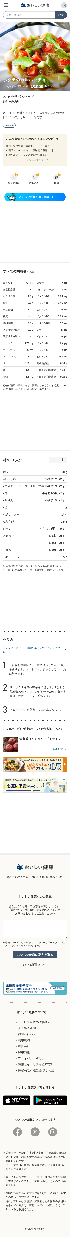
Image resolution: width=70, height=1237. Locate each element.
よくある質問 (29, 964)
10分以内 (9, 125)
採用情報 (24, 1052)
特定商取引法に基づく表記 (36, 1070)
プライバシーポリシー (33, 1058)
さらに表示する (35, 159)
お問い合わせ (23, 913)
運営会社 (24, 1046)
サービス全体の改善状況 (34, 1022)
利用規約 (24, 1040)
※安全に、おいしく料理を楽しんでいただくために (31, 649)
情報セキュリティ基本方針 (36, 1064)
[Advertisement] (35, 231)
